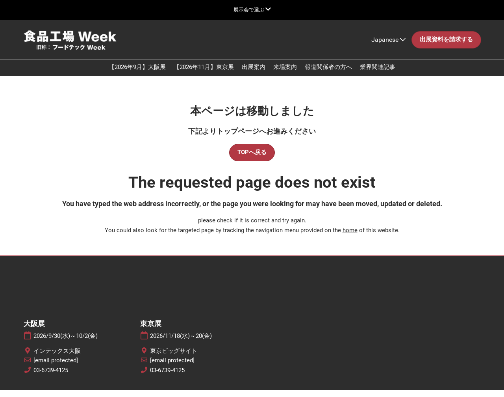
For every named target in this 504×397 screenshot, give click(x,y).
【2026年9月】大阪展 (137, 74)
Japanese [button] (388, 47)
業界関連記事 (377, 74)
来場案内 (285, 74)
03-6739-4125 (50, 377)
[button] (446, 47)
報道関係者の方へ (328, 74)
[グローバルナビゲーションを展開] (252, 9)
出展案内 (253, 74)
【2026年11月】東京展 (204, 74)
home (350, 237)
